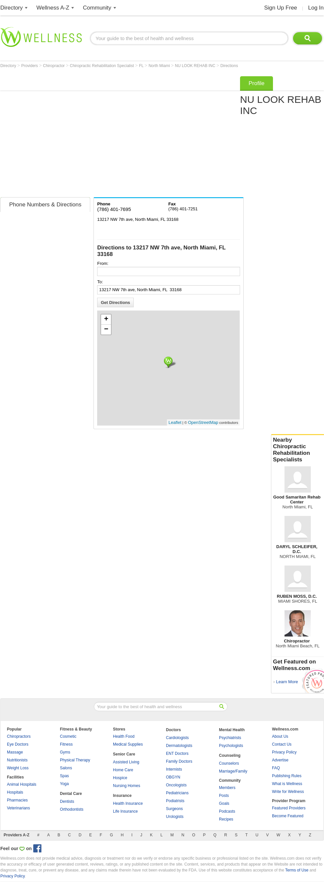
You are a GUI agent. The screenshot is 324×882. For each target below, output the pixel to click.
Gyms (65, 752)
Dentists (67, 801)
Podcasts (227, 811)
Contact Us (281, 744)
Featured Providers (289, 808)
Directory (11, 8)
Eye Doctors (17, 744)
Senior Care (124, 754)
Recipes (226, 819)
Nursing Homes (126, 785)
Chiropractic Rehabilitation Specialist (102, 65)
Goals (224, 803)
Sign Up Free (280, 8)
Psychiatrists (230, 737)
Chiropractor (54, 65)
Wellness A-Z (53, 8)
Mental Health (232, 730)
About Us (280, 736)
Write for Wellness (288, 791)
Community (97, 8)
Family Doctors (179, 761)
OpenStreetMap (203, 422)
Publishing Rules (286, 776)
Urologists (174, 816)
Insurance (122, 795)
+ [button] (106, 319)
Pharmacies (17, 800)
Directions (229, 65)
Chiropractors (19, 736)
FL (142, 65)
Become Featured (287, 816)
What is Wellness (287, 783)
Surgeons (174, 808)
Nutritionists (17, 760)
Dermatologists (179, 745)
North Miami (159, 65)
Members (227, 787)
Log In (316, 8)
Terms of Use (297, 870)
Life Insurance (125, 811)
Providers (30, 65)
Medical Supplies (128, 744)
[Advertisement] (62, 134)
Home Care (123, 770)
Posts (224, 795)
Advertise (280, 760)
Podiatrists (175, 801)
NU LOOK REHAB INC (195, 65)
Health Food (123, 736)
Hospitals (15, 792)
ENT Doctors (177, 753)
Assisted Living (126, 762)
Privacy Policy (284, 752)
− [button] (106, 330)
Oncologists (176, 785)
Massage (15, 752)
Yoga (64, 783)
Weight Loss (18, 768)
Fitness (66, 744)
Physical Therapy (75, 760)
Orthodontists (71, 809)
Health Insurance (128, 803)
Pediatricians (177, 793)
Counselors (229, 763)
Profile (256, 83)
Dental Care (71, 793)
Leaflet (175, 422)
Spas (64, 776)
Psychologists (231, 745)
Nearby (297, 450)
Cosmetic (68, 736)
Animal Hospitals (21, 784)
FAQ (276, 768)
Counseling (229, 755)
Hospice (120, 778)
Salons (66, 768)
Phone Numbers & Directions (45, 204)
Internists (174, 769)
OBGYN (173, 777)
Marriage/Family (233, 771)
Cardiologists (177, 737)
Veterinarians (18, 808)
